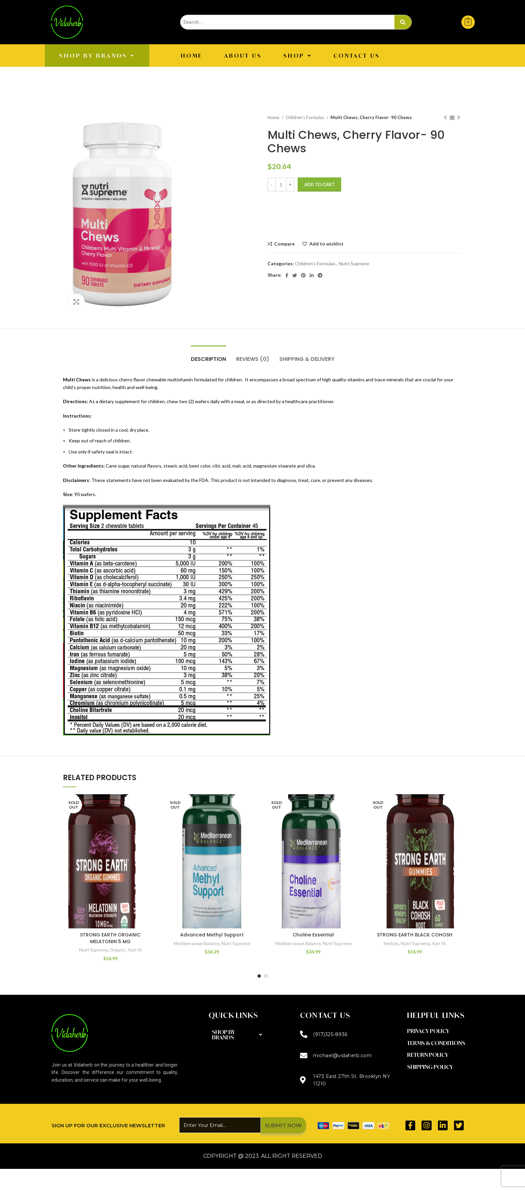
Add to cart (319, 184)
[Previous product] (445, 117)
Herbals (391, 943)
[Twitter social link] (294, 275)
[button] (97, 55)
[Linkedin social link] (312, 275)
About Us (243, 55)
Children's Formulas (305, 117)
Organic (118, 950)
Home (192, 55)
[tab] (208, 355)
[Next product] (458, 117)
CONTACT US (356, 55)
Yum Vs (135, 950)
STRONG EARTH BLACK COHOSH (414, 934)
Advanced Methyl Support (212, 934)
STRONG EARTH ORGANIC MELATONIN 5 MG (110, 938)
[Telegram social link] (320, 275)
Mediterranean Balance (196, 943)
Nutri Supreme (354, 263)
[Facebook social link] (286, 275)
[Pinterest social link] (303, 275)
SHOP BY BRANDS (97, 55)
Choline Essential (313, 934)
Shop (297, 55)
